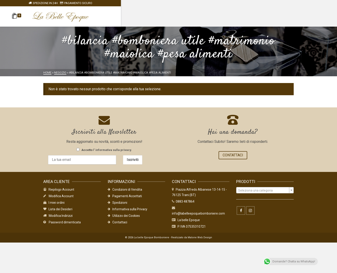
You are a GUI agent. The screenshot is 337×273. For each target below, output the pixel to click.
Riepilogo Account (58, 192)
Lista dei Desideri (57, 212)
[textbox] (264, 193)
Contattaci (117, 225)
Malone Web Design (200, 240)
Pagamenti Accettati (125, 199)
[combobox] (265, 193)
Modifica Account (58, 199)
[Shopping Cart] (51, 16)
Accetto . (104, 150)
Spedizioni (117, 205)
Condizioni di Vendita (125, 192)
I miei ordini (54, 205)
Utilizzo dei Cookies (124, 218)
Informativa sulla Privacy (127, 212)
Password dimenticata (62, 225)
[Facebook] (241, 213)
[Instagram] (250, 213)
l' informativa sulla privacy (112, 150)
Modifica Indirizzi (58, 218)
